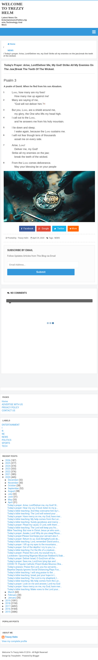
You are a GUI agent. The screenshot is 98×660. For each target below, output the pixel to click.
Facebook (27, 340)
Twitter (59, 340)
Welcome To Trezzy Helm (13, 8)
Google (43, 340)
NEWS (57, 350)
